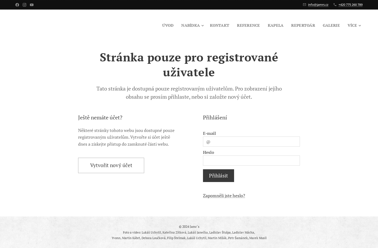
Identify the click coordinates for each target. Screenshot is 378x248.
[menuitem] (163, 25)
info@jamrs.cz (318, 4)
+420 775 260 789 (350, 4)
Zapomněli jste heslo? (224, 195)
